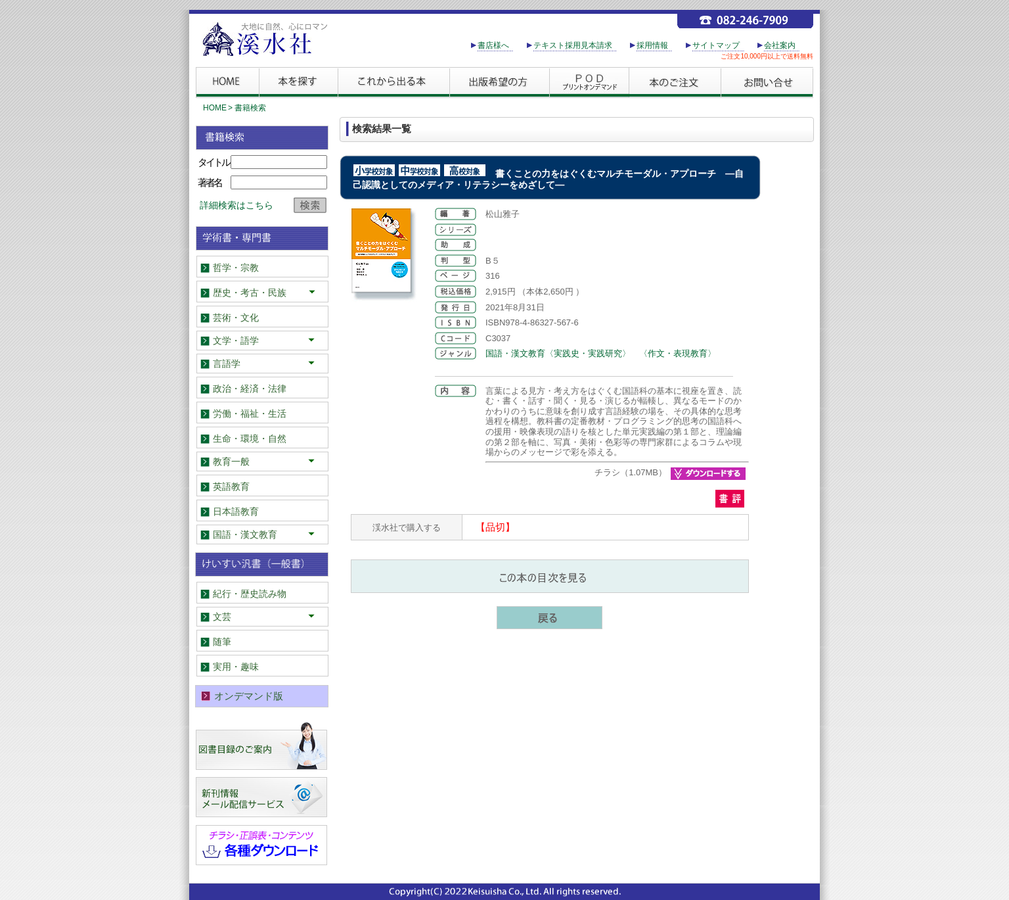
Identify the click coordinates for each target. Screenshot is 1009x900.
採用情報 (652, 45)
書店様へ (493, 45)
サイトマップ (716, 45)
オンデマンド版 (248, 695)
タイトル (213, 162)
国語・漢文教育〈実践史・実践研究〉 (558, 353)
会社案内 (780, 45)
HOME (215, 107)
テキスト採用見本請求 (572, 45)
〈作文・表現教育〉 (677, 353)
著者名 (209, 182)
